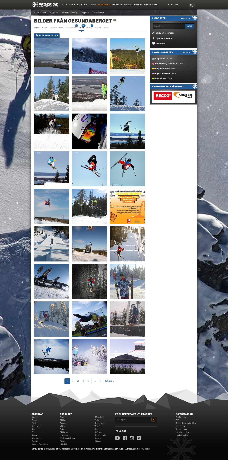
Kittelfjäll (63, 444)
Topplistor (54, 13)
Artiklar (81, 4)
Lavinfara (64, 435)
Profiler (35, 423)
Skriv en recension (163, 32)
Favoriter (158, 43)
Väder (44, 28)
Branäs (98, 438)
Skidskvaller (37, 438)
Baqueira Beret (162, 68)
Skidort (37, 28)
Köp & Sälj (68, 4)
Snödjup (117, 4)
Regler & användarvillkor (186, 423)
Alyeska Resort (162, 73)
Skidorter (104, 4)
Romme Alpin (100, 435)
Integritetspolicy (182, 432)
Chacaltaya (160, 78)
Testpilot (98, 426)
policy (147, 449)
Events (34, 420)
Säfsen (63, 441)
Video (147, 4)
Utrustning (36, 426)
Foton (81, 27)
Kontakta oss (181, 429)
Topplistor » (185, 18)
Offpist (89, 27)
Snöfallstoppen (40, 13)
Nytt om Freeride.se (40, 444)
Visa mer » (185, 52)
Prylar (138, 4)
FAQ (177, 420)
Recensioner (71, 27)
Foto (62, 429)
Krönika (35, 441)
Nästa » (109, 381)
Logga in (173, 4)
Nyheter (35, 417)
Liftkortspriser (98, 13)
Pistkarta (97, 28)
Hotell (106, 28)
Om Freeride (181, 417)
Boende (128, 4)
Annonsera (180, 426)
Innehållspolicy (182, 435)
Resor (34, 429)
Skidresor (64, 432)
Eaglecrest (160, 58)
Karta (61, 28)
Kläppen (98, 441)
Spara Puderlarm (162, 38)
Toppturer (85, 13)
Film (33, 432)
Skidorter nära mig (69, 13)
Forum (92, 4)
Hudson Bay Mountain (166, 63)
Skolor (34, 435)
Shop (155, 4)
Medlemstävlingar (67, 438)
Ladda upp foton (47, 35)
